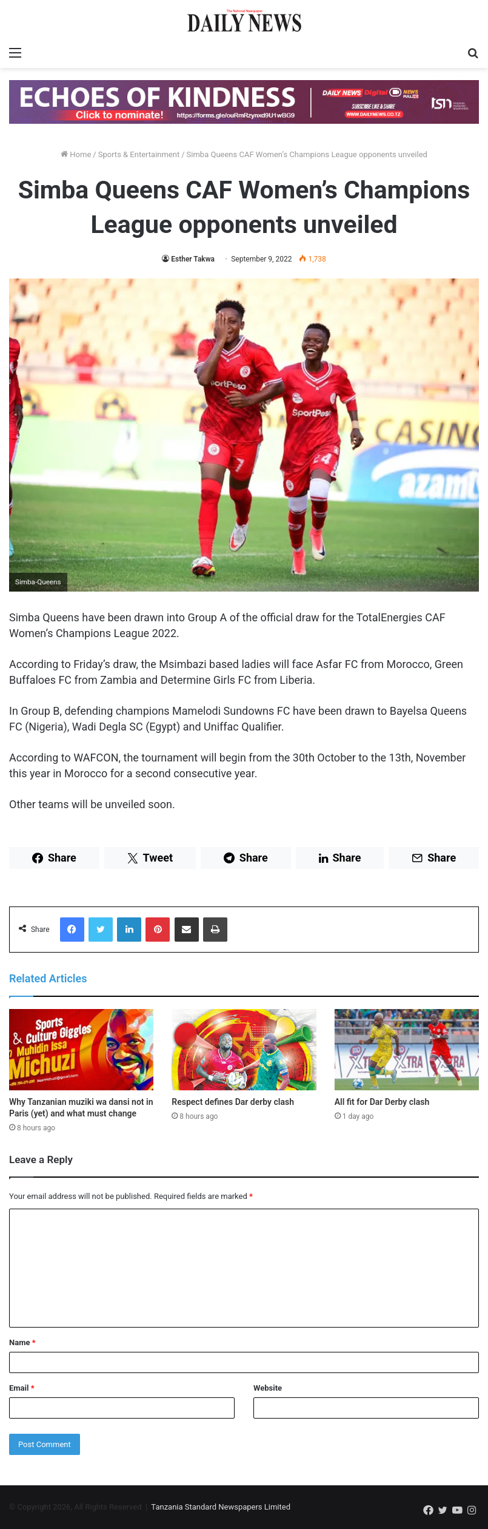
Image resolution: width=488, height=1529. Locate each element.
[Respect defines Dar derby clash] (244, 1049)
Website (267, 1387)
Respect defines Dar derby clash (233, 1102)
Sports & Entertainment (138, 154)
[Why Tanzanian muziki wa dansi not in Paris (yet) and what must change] (81, 1049)
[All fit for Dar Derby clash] (407, 1049)
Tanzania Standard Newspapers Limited (220, 1506)
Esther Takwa (193, 259)
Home (76, 154)
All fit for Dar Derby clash (382, 1102)
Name (22, 1342)
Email (22, 1387)
